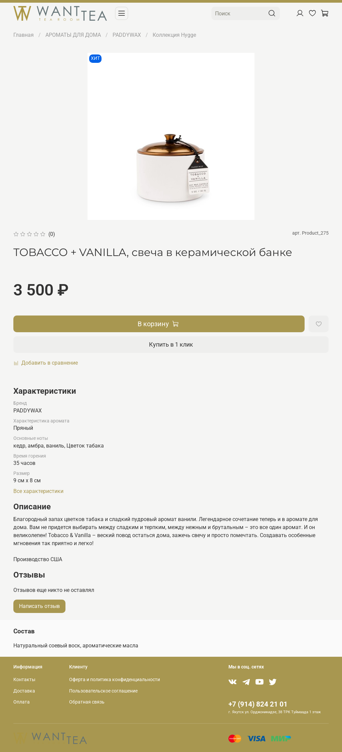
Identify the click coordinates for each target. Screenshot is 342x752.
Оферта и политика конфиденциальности (114, 679)
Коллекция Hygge (174, 35)
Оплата (21, 702)
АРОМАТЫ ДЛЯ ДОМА (73, 35)
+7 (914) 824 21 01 (258, 704)
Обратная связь (87, 702)
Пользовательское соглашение (103, 691)
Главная (23, 35)
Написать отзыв (39, 606)
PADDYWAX (127, 35)
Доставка (24, 691)
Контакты (24, 679)
